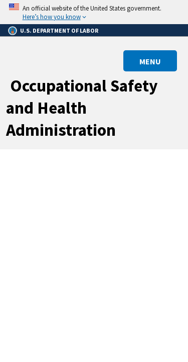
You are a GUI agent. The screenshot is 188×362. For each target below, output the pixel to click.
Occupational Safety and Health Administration (82, 107)
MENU (150, 61)
